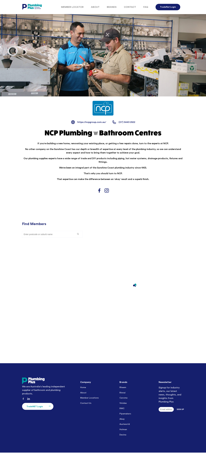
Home (83, 387)
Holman (123, 429)
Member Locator (72, 7)
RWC (121, 408)
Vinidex (123, 403)
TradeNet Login (168, 7)
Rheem (122, 387)
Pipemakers (125, 414)
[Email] (166, 409)
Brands (112, 7)
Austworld (124, 424)
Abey (122, 419)
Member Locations (89, 398)
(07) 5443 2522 (127, 122)
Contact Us (85, 403)
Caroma (123, 398)
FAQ (145, 7)
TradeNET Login (38, 406)
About (95, 7)
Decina (122, 435)
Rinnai (122, 393)
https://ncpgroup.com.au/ (91, 122)
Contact (130, 7)
